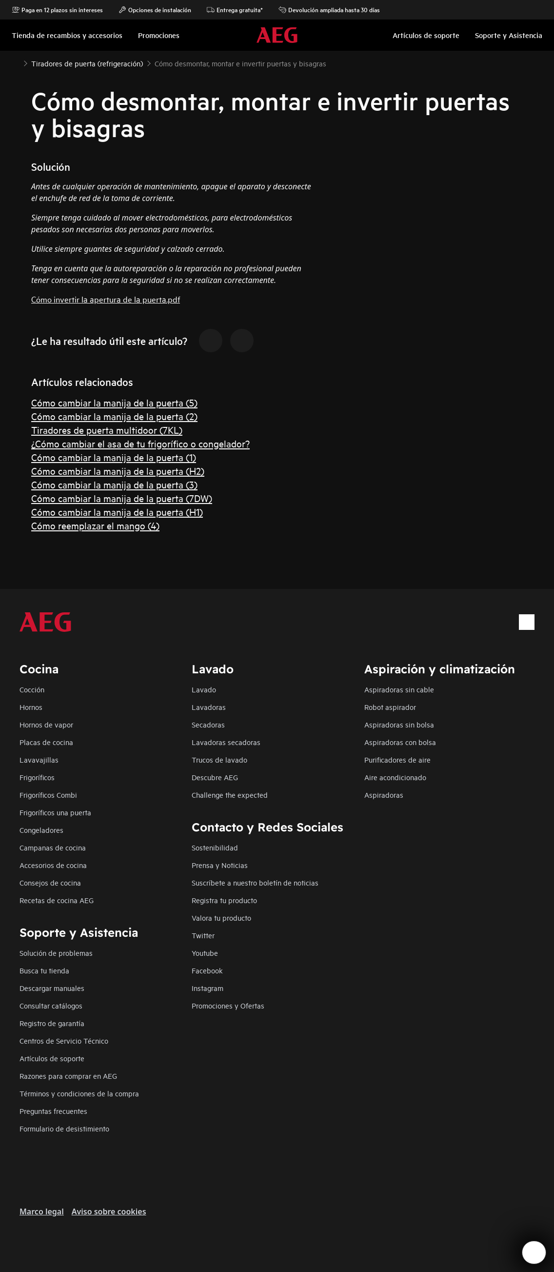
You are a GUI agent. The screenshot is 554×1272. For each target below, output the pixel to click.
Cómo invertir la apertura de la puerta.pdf (105, 298)
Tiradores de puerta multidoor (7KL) (106, 430)
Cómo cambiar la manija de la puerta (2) (114, 416)
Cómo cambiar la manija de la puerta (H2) (117, 470)
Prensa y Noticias (220, 864)
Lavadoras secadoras (226, 742)
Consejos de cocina (50, 882)
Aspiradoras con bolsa (400, 742)
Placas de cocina (46, 742)
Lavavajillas (39, 759)
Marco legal (42, 1211)
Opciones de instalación (155, 10)
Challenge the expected (230, 794)
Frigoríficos (37, 777)
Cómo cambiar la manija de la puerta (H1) (117, 511)
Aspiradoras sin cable (399, 689)
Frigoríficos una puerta (55, 812)
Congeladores (41, 829)
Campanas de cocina (53, 847)
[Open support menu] (534, 1252)
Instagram (207, 987)
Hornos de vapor (46, 724)
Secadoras (208, 724)
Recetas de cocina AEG (57, 900)
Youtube (205, 952)
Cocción (32, 689)
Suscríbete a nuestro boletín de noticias (255, 882)
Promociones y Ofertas (228, 1005)
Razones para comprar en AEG (68, 1075)
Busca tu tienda (44, 970)
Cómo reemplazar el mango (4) (95, 525)
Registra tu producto (224, 900)
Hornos (31, 706)
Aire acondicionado (395, 777)
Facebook (207, 970)
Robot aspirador (390, 706)
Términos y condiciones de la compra (79, 1093)
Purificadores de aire (397, 759)
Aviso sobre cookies (109, 1211)
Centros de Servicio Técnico (64, 1040)
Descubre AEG (215, 777)
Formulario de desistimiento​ (64, 1128)
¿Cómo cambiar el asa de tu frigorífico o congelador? (140, 443)
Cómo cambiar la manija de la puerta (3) (114, 484)
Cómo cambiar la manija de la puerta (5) (114, 402)
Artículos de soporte (52, 1058)
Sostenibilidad (215, 847)
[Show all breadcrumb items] (16, 62)
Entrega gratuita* (235, 10)
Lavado (204, 689)
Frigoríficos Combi (48, 794)
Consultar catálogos (51, 1005)
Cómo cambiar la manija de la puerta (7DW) (121, 498)
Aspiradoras (383, 794)
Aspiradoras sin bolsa (399, 724)
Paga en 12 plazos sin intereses (57, 10)
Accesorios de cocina (53, 864)
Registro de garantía (52, 1023)
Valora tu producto (221, 917)
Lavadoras (209, 706)
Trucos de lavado (219, 759)
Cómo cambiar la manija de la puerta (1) (113, 457)
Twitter (203, 935)
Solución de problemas (56, 952)
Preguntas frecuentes (53, 1110)
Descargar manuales (52, 987)
